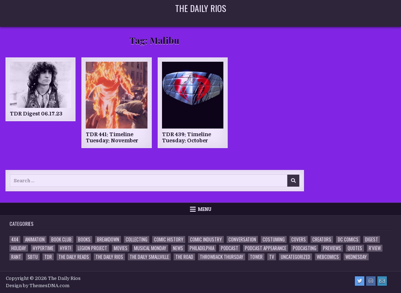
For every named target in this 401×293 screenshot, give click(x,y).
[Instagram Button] (371, 281)
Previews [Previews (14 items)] (332, 248)
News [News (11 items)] (178, 248)
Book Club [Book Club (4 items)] (61, 239)
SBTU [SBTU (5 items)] (33, 256)
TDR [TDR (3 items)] (48, 256)
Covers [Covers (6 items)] (298, 239)
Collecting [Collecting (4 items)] (136, 239)
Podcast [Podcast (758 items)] (229, 248)
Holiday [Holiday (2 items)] (18, 248)
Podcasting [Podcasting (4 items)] (304, 248)
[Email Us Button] (382, 281)
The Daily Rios (200, 8)
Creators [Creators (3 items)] (321, 239)
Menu (204, 209)
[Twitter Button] (359, 281)
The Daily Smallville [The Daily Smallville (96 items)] (149, 256)
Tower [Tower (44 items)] (256, 256)
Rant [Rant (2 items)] (16, 256)
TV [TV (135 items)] (271, 256)
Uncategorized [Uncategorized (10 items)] (295, 256)
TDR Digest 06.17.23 (36, 114)
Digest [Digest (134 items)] (371, 239)
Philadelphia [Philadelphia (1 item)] (202, 248)
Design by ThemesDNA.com (37, 285)
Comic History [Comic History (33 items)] (168, 239)
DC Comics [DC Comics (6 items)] (348, 239)
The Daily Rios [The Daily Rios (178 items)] (109, 256)
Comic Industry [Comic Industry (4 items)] (206, 239)
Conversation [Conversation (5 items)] (242, 239)
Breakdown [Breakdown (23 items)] (108, 239)
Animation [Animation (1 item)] (35, 239)
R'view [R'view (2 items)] (375, 248)
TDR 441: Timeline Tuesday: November (112, 137)
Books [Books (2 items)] (84, 239)
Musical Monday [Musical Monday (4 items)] (150, 248)
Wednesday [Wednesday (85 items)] (356, 256)
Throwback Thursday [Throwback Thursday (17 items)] (221, 256)
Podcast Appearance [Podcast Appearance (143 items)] (265, 248)
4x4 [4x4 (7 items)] (15, 239)
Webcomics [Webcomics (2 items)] (328, 256)
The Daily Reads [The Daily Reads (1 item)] (73, 256)
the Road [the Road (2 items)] (184, 256)
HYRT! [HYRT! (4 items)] (65, 248)
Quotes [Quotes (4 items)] (355, 248)
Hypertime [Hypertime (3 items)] (43, 248)
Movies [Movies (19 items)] (120, 248)
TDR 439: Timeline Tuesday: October (186, 137)
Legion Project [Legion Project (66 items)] (92, 248)
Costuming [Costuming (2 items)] (274, 239)
